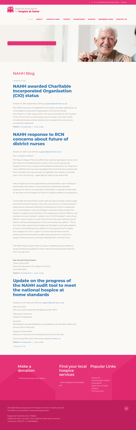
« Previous (16, 81)
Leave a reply (39, 127)
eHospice (94, 388)
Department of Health (99, 386)
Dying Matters (96, 383)
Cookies (124, 2)
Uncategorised (25, 127)
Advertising (79, 19)
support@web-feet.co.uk (56, 104)
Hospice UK (95, 378)
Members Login (105, 19)
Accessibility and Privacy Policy (107, 2)
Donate (91, 19)
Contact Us (121, 19)
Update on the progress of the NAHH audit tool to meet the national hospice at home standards (44, 287)
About (39, 19)
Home (30, 19)
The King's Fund (97, 391)
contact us (55, 339)
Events (66, 19)
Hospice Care (53, 19)
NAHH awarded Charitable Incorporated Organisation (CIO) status (42, 91)
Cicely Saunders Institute (100, 380)
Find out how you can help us (31, 378)
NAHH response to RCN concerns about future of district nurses (40, 139)
